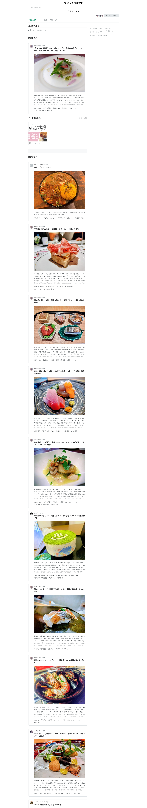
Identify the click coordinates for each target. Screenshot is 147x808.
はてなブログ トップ (34, 7)
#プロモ (36, 720)
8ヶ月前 (43, 731)
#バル (68, 720)
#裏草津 (57, 575)
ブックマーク (32, 124)
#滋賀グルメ (52, 286)
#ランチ (74, 360)
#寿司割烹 (43, 649)
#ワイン (80, 720)
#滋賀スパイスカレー (50, 218)
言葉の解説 (33, 20)
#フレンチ (37, 504)
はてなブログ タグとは (96, 31)
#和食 (52, 360)
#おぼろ (36, 649)
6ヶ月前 (43, 368)
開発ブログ (110, 31)
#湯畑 (43, 575)
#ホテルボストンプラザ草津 (42, 108)
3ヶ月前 (43, 45)
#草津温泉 (37, 575)
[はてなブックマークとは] (40, 118)
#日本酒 (62, 360)
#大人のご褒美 (76, 793)
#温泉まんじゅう (73, 575)
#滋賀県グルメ (56, 108)
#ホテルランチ (73, 502)
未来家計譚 (37, 45)
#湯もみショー (50, 575)
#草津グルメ (65, 108)
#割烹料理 (37, 431)
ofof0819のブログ (38, 802)
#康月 (36, 793)
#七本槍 (68, 360)
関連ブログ (53, 20)
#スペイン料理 (61, 720)
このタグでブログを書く (111, 15)
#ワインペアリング (39, 289)
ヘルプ (104, 31)
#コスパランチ (54, 504)
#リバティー (73, 108)
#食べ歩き (64, 575)
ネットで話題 (43, 20)
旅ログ (36, 513)
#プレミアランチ (39, 110)
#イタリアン (60, 286)
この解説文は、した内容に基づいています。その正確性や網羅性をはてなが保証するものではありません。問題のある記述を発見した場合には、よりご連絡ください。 (37, 30)
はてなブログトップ (95, 32)
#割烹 (57, 360)
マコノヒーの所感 (38, 164)
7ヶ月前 (41, 513)
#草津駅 (43, 431)
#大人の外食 (50, 289)
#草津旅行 (37, 578)
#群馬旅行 (60, 578)
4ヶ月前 (46, 164)
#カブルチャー (38, 218)
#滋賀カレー (69, 218)
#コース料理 (49, 110)
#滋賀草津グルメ (79, 218)
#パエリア (74, 720)
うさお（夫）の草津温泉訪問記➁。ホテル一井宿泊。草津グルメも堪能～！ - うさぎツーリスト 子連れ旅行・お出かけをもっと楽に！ (37, 128)
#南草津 (36, 286)
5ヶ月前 (43, 226)
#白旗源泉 (44, 578)
